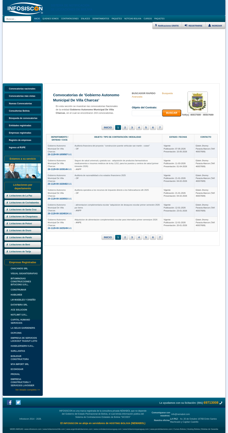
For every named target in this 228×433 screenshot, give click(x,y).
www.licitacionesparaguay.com (136, 429)
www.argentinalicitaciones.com (79, 429)
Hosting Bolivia (193, 429)
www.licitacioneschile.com (54, 429)
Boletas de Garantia (209, 429)
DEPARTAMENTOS (100, 18)
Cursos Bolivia (179, 429)
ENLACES (85, 18)
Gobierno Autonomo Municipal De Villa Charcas (69, 143)
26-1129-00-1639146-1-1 (59, 166)
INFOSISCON (70, 423)
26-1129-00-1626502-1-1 (59, 207)
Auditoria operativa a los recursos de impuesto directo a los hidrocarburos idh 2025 (132, 204)
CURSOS (148, 18)
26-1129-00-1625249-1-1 (59, 247)
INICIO (108, 127)
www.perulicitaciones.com (161, 429)
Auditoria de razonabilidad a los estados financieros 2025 (121, 184)
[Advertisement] (114, 56)
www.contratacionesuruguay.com (107, 429)
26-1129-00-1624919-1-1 (59, 227)
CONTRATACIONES (70, 18)
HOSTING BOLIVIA (119, 423)
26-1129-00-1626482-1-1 (59, 186)
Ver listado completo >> (27, 389)
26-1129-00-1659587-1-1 (59, 146)
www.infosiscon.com (33, 429)
